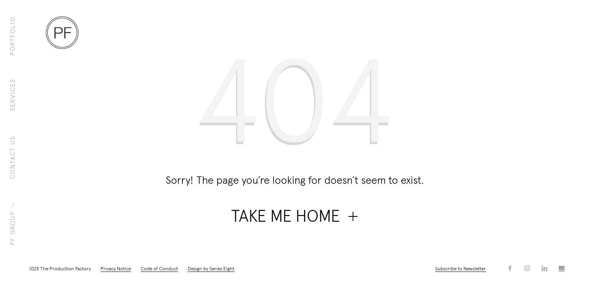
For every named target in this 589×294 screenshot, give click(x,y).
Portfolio (13, 36)
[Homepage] (62, 32)
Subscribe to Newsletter (460, 269)
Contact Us (13, 157)
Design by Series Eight (211, 269)
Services (13, 94)
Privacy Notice (116, 269)
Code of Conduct (159, 269)
